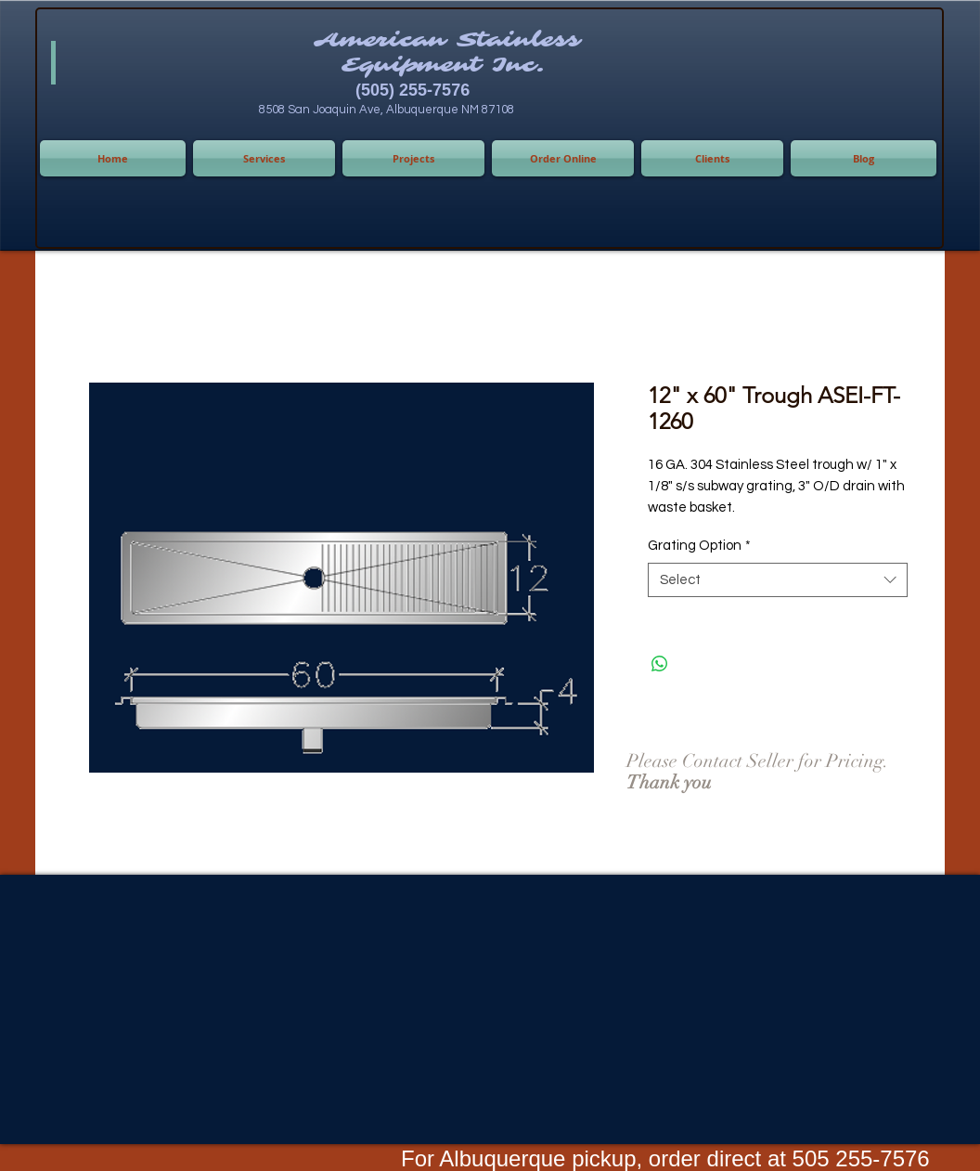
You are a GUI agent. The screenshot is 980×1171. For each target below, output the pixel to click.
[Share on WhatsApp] (660, 664)
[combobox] (778, 580)
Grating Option (699, 546)
